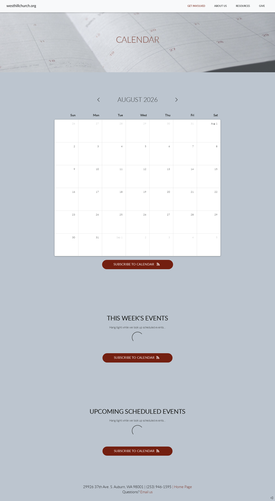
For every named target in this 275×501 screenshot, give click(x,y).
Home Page (183, 487)
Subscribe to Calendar (137, 264)
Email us (146, 492)
